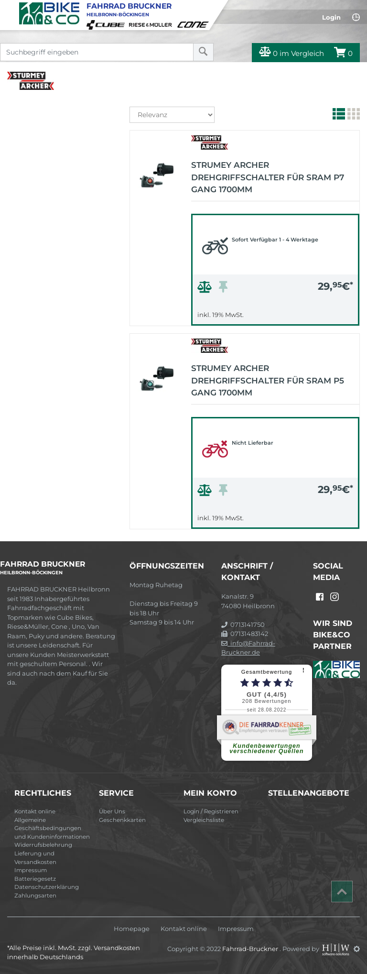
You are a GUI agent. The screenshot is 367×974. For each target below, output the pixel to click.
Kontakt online (34, 811)
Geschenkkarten (122, 820)
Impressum (30, 870)
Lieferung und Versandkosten (35, 857)
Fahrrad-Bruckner (251, 948)
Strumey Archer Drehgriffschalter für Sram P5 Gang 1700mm (267, 380)
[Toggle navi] (8, 7)
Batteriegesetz (35, 879)
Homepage (132, 929)
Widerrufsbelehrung (43, 845)
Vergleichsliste (204, 820)
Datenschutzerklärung (46, 887)
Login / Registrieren (211, 811)
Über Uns (112, 811)
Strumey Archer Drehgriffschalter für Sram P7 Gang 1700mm (267, 177)
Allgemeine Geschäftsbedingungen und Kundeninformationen (52, 828)
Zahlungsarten (35, 895)
